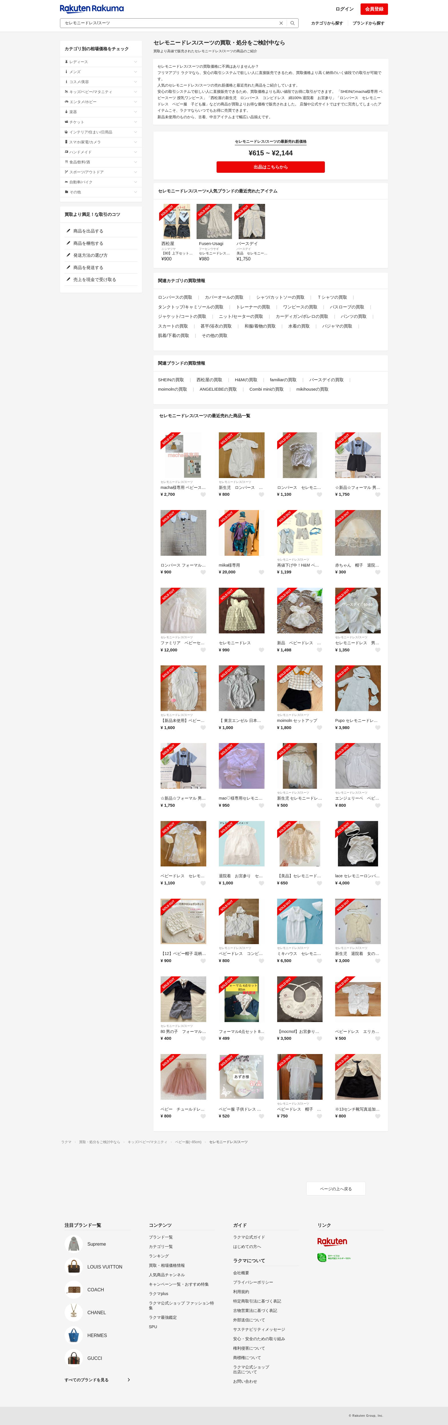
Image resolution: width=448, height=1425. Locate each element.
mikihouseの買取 (313, 389)
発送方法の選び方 (87, 255)
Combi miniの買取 (266, 389)
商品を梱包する (84, 243)
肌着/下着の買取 (173, 335)
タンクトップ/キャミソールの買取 (190, 306)
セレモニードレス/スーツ (177, 481)
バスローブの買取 (347, 306)
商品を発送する (84, 267)
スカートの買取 (173, 326)
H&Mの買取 (246, 379)
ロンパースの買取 (175, 297)
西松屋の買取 (209, 379)
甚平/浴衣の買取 (216, 326)
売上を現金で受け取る (91, 279)
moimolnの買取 (172, 389)
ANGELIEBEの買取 (218, 389)
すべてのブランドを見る (87, 1380)
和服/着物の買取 (260, 326)
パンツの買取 (354, 316)
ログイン (344, 9)
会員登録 (374, 9)
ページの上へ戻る (336, 1189)
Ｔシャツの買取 (332, 297)
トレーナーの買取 (253, 306)
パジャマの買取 (337, 326)
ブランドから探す (369, 23)
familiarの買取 (283, 379)
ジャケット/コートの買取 (182, 316)
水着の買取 (299, 326)
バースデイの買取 (326, 379)
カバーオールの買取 (224, 297)
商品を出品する (84, 230)
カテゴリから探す (327, 23)
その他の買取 (214, 335)
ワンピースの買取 (300, 306)
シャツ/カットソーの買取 (280, 297)
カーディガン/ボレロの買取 (302, 316)
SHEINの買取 (171, 379)
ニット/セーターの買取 (241, 316)
